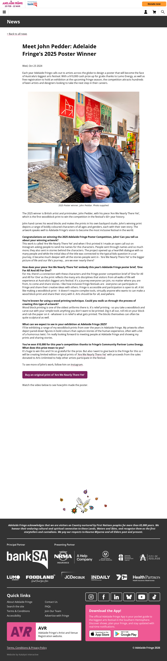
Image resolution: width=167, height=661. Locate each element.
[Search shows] (162, 12)
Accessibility (14, 615)
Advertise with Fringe (57, 615)
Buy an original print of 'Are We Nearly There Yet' (55, 374)
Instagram (77, 364)
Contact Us (51, 602)
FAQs (48, 606)
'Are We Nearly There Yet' (92, 354)
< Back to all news (17, 34)
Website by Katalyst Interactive (22, 654)
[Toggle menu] (4, 12)
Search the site (15, 606)
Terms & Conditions (18, 611)
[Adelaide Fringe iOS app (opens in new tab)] (100, 633)
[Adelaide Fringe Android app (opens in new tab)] (125, 633)
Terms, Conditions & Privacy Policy (27, 647)
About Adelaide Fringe (19, 602)
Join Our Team (53, 611)
